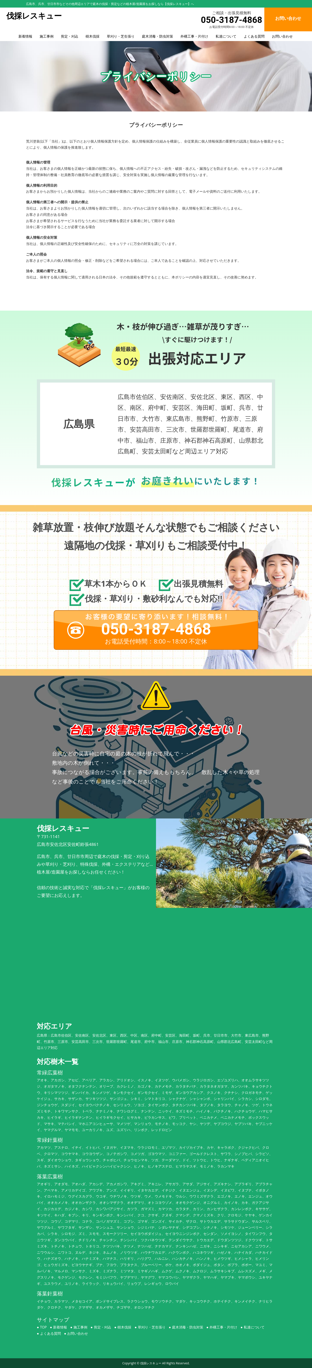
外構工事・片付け (194, 36)
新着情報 (25, 36)
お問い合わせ (282, 36)
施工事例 (47, 36)
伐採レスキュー (150, 1363)
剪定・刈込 (69, 36)
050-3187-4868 (231, 20)
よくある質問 (254, 36)
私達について (226, 36)
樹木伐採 (92, 36)
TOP (43, 1327)
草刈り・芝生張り (121, 36)
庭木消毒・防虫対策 (157, 36)
